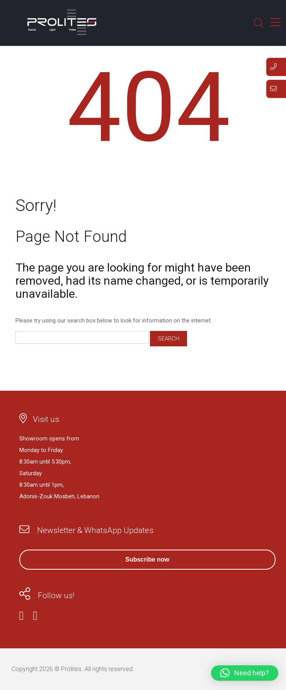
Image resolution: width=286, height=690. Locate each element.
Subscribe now (147, 559)
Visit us (46, 419)
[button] (244, 673)
